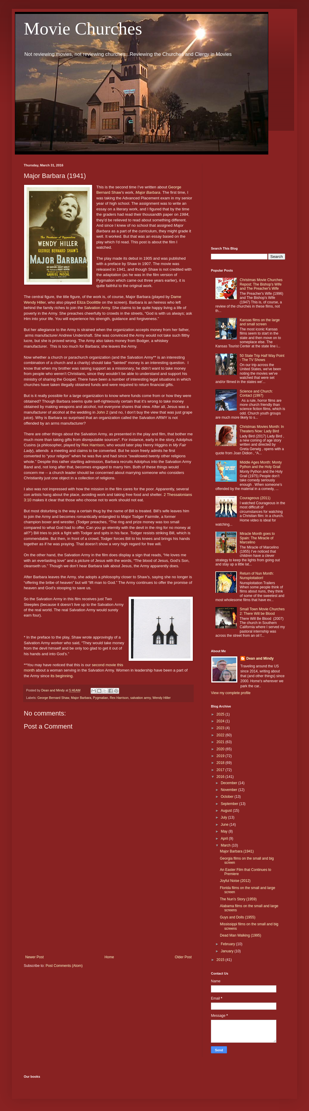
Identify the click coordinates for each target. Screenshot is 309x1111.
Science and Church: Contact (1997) (256, 393)
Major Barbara (147, 192)
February (228, 944)
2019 (221, 756)
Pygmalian (100, 697)
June (225, 824)
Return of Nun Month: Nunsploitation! (257, 575)
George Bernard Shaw (53, 697)
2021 (221, 742)
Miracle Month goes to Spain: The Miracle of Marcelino (257, 538)
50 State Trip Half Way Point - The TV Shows (262, 358)
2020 (221, 749)
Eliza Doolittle (89, 302)
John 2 (102, 412)
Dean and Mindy (260, 658)
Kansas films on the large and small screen (260, 322)
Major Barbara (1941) (237, 851)
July (224, 817)
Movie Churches (83, 28)
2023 (221, 728)
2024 (221, 721)
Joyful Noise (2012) (235, 881)
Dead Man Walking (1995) (240, 935)
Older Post (183, 957)
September (230, 804)
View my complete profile (230, 693)
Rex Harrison (92, 445)
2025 (221, 714)
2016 (221, 777)
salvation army (140, 697)
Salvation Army (97, 307)
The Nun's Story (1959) (238, 899)
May (224, 831)
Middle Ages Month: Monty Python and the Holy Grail (261, 464)
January (227, 951)
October (227, 797)
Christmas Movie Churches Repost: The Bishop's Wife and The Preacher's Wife (261, 284)
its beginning (60, 676)
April (225, 838)
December (229, 783)
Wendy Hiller (161, 697)
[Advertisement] (108, 906)
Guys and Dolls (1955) (237, 917)
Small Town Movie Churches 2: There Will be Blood (262, 611)
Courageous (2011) (255, 498)
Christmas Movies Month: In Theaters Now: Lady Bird (262, 429)
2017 (221, 770)
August (227, 811)
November (229, 790)
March (226, 845)
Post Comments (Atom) (64, 966)
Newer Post (34, 957)
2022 (221, 735)
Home (109, 957)
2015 (221, 960)
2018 (221, 763)
